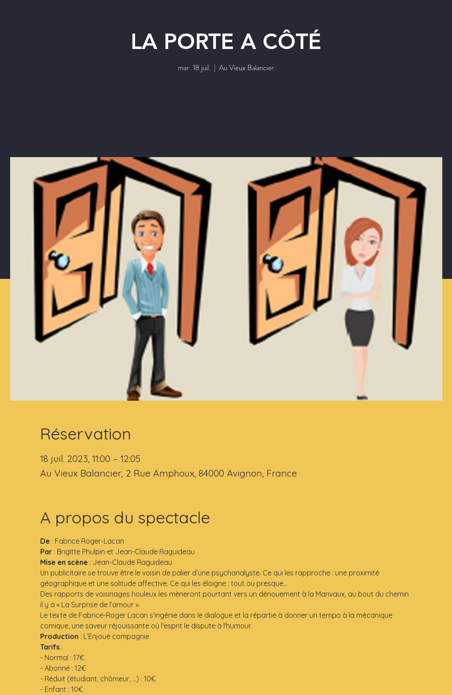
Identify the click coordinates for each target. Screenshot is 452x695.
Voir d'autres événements (226, 116)
